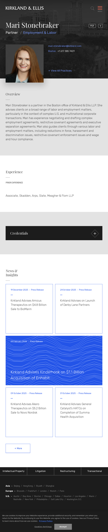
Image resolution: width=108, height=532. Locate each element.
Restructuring (67, 471)
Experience (14, 172)
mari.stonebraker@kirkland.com (64, 46)
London (43, 491)
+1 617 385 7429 (66, 51)
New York (29, 499)
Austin (16, 496)
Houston (67, 496)
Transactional (94, 471)
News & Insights (12, 273)
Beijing (17, 486)
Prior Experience (14, 183)
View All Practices (61, 70)
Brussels (20, 491)
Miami (91, 496)
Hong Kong (28, 486)
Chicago (48, 496)
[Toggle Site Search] (92, 8)
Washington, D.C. (74, 499)
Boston (52, 51)
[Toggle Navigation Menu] (100, 8)
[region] (54, 521)
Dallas (57, 496)
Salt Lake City (57, 499)
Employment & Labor (40, 33)
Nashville (18, 499)
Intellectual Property (13, 471)
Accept (63, 527)
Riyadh (39, 486)
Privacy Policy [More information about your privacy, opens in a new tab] (46, 521)
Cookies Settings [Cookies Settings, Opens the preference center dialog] (43, 527)
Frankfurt (32, 491)
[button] (54, 233)
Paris (62, 491)
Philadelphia (42, 499)
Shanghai (50, 486)
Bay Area (27, 496)
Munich (53, 491)
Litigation (40, 471)
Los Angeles (80, 496)
